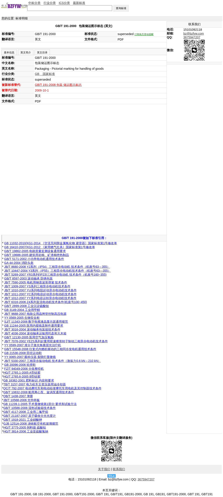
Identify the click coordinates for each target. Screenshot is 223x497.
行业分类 (50, 3)
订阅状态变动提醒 (144, 34)
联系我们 (119, 469)
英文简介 (25, 52)
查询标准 (121, 8)
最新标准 (79, 3)
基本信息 (9, 52)
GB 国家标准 (45, 74)
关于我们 (104, 469)
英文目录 (42, 52)
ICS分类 (64, 3)
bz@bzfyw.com (193, 33)
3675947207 (191, 37)
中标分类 (34, 3)
